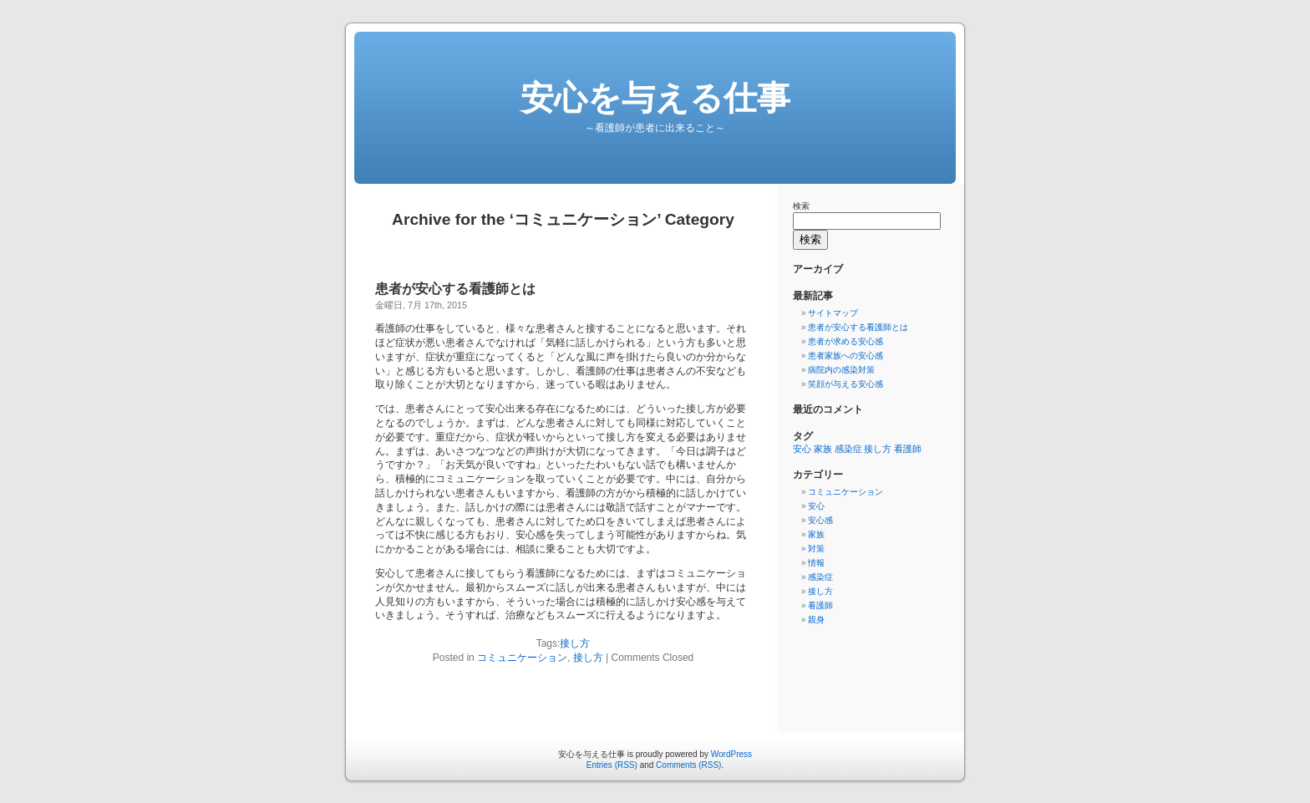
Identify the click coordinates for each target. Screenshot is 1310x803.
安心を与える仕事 (655, 97)
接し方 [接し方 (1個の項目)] (877, 449)
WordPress (731, 754)
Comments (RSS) (688, 765)
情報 (816, 562)
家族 (816, 534)
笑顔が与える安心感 (845, 384)
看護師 (820, 605)
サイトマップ (833, 313)
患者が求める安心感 (845, 341)
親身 (816, 619)
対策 (816, 548)
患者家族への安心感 (845, 355)
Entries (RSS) (611, 765)
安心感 (820, 520)
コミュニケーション (522, 657)
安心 (816, 506)
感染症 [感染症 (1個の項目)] (848, 449)
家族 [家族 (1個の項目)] (823, 449)
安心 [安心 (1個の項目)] (802, 449)
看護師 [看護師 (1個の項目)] (908, 449)
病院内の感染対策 (841, 369)
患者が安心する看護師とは (455, 289)
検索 (801, 206)
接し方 (575, 643)
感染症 (820, 577)
